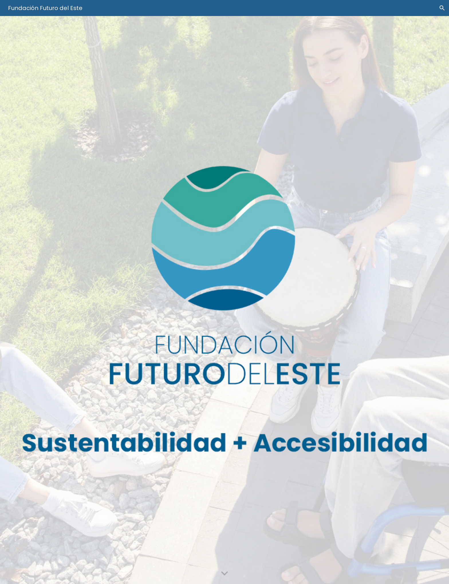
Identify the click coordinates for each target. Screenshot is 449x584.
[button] (442, 8)
